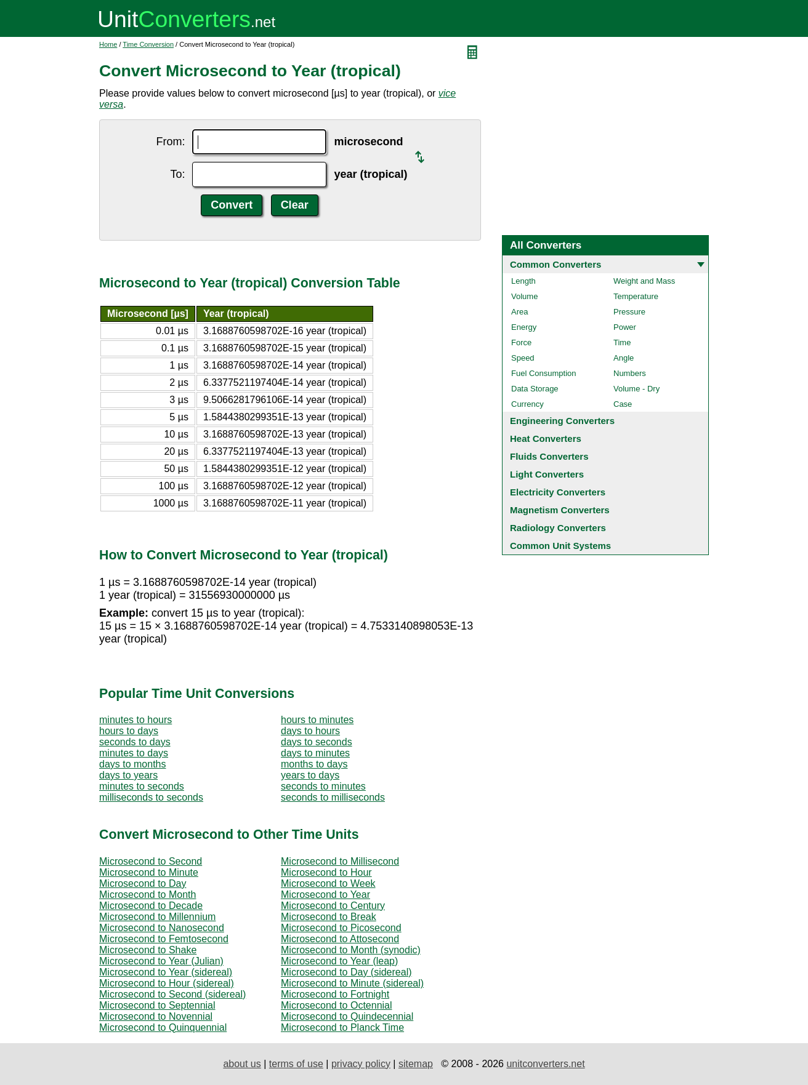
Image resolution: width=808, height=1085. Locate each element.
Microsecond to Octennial (336, 1005)
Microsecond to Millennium (157, 916)
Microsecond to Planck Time (342, 1027)
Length (523, 281)
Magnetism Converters (560, 510)
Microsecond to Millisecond (340, 861)
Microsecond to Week (328, 883)
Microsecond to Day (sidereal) (346, 972)
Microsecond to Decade (151, 905)
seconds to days (135, 742)
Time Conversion (148, 44)
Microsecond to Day (142, 883)
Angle (623, 357)
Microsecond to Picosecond (341, 928)
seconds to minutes (323, 786)
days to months (132, 764)
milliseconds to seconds (151, 797)
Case (622, 404)
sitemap (415, 1064)
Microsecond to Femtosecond (163, 939)
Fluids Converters (549, 456)
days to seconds (316, 742)
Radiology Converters (558, 527)
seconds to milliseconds (333, 797)
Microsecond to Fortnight (335, 994)
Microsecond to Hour (326, 872)
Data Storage (535, 388)
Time (622, 342)
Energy (523, 327)
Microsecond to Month (147, 894)
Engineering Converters (562, 420)
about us (242, 1064)
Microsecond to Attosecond (340, 939)
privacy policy (360, 1064)
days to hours (310, 731)
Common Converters (555, 264)
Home (108, 44)
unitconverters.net (545, 1064)
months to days (314, 764)
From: (170, 141)
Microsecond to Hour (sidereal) (166, 983)
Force (521, 342)
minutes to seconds (141, 786)
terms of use (296, 1064)
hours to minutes (317, 720)
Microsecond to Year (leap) (339, 961)
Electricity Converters (557, 492)
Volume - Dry (636, 388)
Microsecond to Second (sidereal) (172, 994)
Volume (524, 296)
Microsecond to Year (325, 894)
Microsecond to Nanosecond (161, 928)
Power (624, 327)
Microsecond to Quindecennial (347, 1016)
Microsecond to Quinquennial (163, 1027)
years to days (310, 775)
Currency (527, 404)
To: (177, 174)
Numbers (629, 373)
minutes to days (133, 753)
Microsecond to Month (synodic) (351, 950)
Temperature (635, 296)
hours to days (128, 731)
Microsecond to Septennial (157, 1005)
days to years (128, 775)
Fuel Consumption (543, 373)
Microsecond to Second (150, 861)
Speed (523, 357)
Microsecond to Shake (147, 950)
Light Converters (547, 474)
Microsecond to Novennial (155, 1016)
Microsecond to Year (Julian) (161, 961)
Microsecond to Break (328, 916)
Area (519, 311)
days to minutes (315, 753)
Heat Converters (545, 438)
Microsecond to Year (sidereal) (165, 972)
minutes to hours (135, 720)
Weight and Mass (644, 281)
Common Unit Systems (560, 545)
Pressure (629, 311)
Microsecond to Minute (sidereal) (352, 983)
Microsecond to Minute (148, 872)
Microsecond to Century (333, 905)
